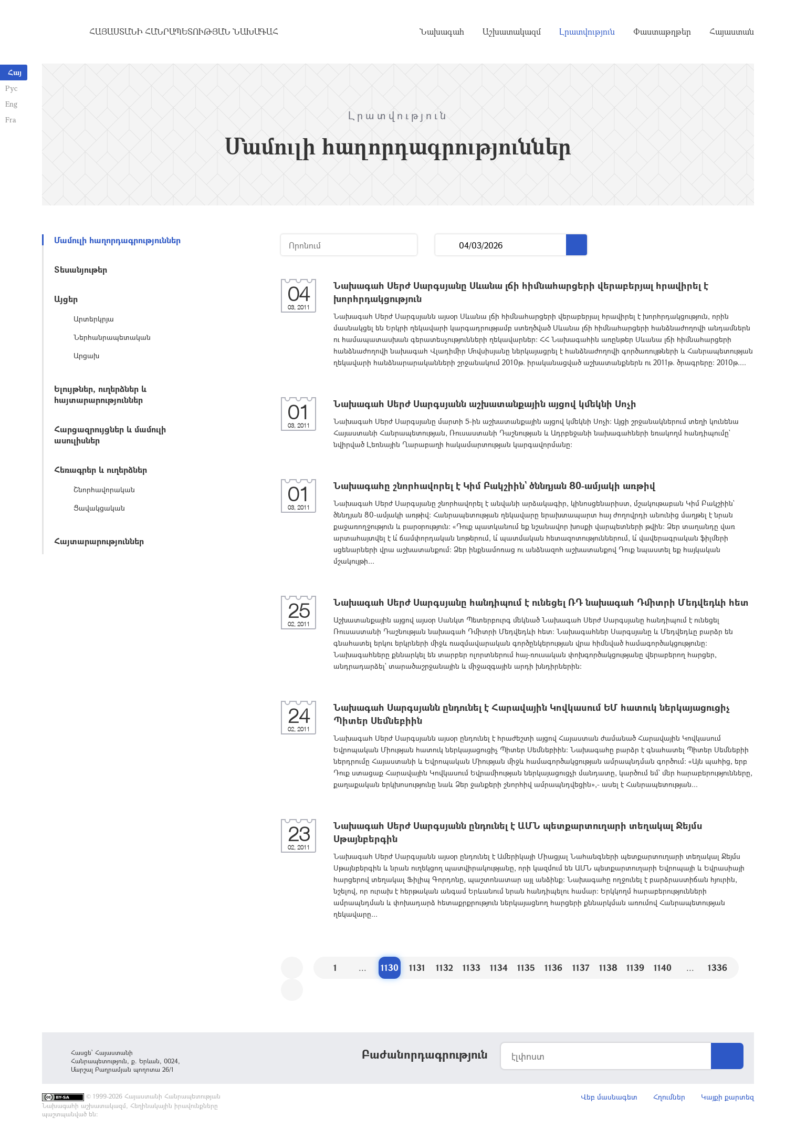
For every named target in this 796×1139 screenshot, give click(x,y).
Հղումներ (669, 1097)
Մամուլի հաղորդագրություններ (117, 239)
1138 (608, 967)
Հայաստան (731, 31)
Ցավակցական (99, 508)
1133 (471, 967)
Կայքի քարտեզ (727, 1097)
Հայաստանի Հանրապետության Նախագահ (183, 31)
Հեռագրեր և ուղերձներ (100, 469)
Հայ (15, 72)
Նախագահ (442, 31)
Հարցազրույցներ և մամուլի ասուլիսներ (110, 434)
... (447, 245)
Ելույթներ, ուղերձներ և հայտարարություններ (100, 394)
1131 (417, 967)
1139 (635, 967)
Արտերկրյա (94, 319)
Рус (11, 88)
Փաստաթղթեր (662, 31)
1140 (663, 967)
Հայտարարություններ (99, 540)
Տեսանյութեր (80, 269)
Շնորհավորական (104, 489)
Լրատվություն (587, 31)
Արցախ (86, 355)
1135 (526, 967)
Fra (10, 120)
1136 (553, 967)
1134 (499, 967)
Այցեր (66, 298)
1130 (390, 967)
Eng (11, 104)
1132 (444, 967)
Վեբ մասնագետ (609, 1097)
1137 (581, 967)
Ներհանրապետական (112, 337)
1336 (717, 967)
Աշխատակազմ (512, 31)
